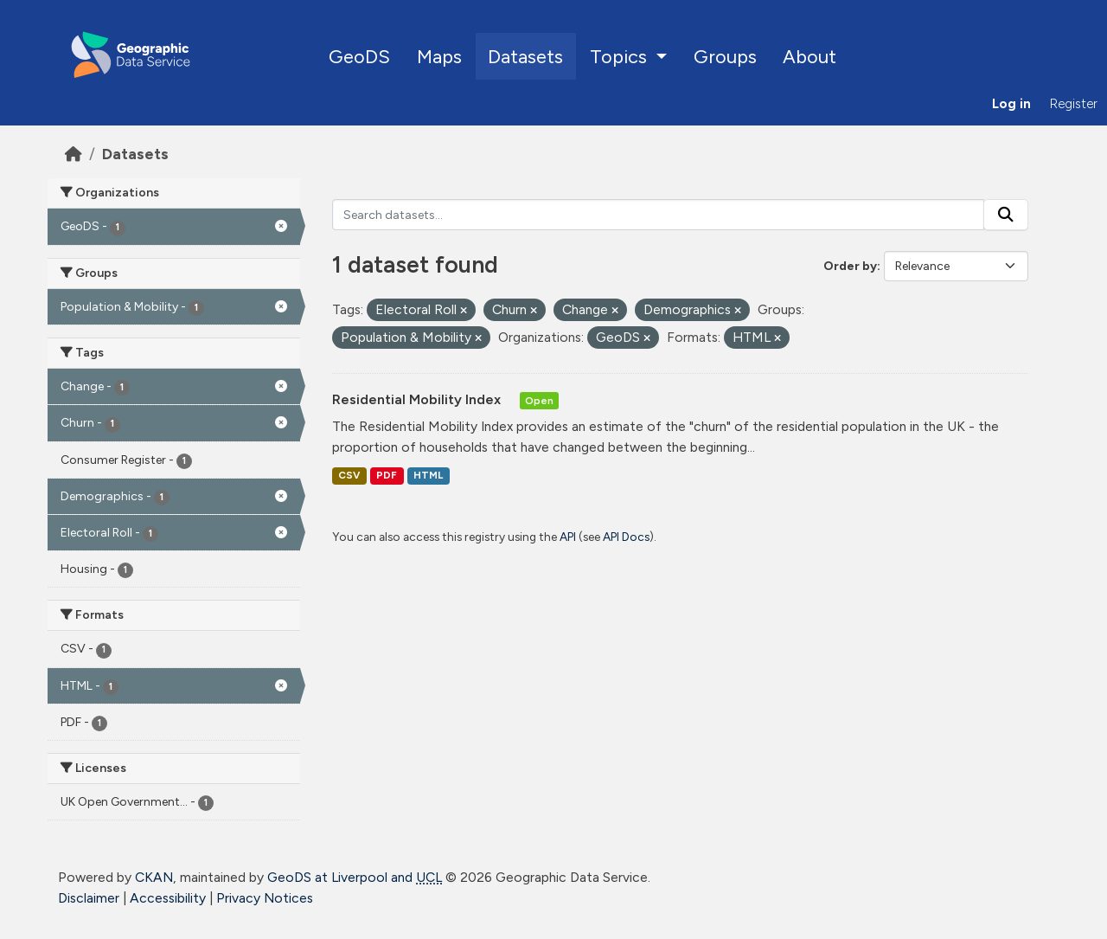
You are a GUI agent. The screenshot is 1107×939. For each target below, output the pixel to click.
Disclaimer (88, 898)
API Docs (626, 536)
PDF (386, 475)
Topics (620, 56)
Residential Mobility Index (418, 399)
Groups (725, 56)
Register (1073, 104)
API (568, 536)
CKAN (154, 877)
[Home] (73, 154)
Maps (439, 56)
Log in (1011, 104)
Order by (850, 266)
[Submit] (1005, 214)
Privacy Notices (264, 898)
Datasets (525, 56)
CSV (349, 475)
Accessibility (168, 898)
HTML (428, 475)
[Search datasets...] (658, 214)
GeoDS (359, 56)
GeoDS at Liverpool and (354, 877)
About (809, 56)
